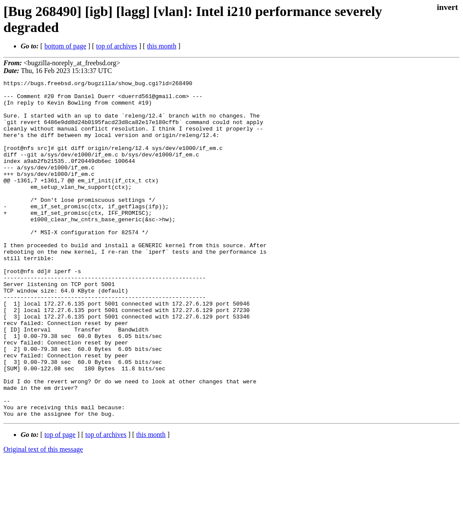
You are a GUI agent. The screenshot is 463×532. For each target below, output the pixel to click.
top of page (60, 502)
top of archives (116, 46)
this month (161, 46)
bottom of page (65, 46)
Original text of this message (43, 516)
